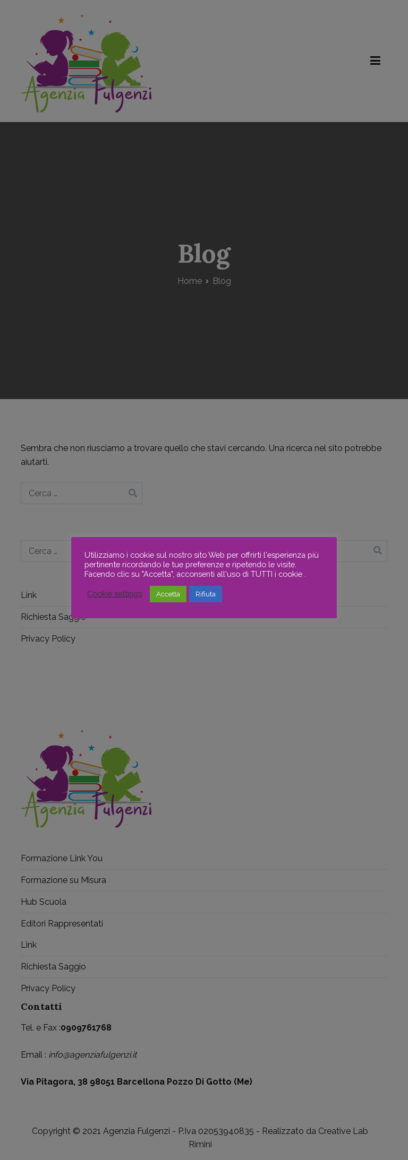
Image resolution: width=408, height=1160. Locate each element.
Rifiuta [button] (206, 594)
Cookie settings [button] (114, 593)
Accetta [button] (168, 594)
